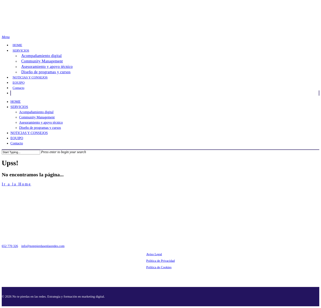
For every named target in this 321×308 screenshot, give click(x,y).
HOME (17, 45)
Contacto (18, 88)
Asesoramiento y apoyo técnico (47, 66)
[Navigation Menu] (6, 37)
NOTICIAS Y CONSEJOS (30, 77)
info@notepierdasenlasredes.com (42, 246)
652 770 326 (10, 246)
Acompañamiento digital (41, 56)
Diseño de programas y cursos (46, 72)
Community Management (42, 61)
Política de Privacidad (160, 260)
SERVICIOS (21, 50)
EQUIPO (19, 82)
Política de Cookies (159, 267)
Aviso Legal (154, 254)
